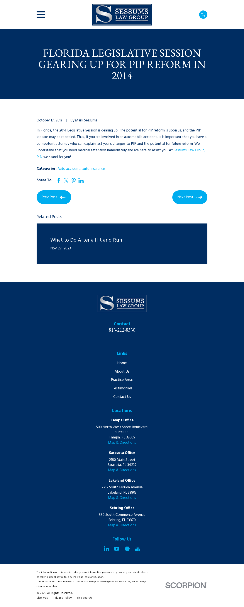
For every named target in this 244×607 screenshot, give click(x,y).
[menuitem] (42, 598)
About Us (122, 372)
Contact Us (122, 397)
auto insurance (93, 169)
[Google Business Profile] (137, 548)
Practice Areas (122, 380)
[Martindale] (127, 548)
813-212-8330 (122, 330)
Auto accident (69, 169)
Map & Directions (122, 443)
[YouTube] (116, 548)
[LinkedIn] (106, 548)
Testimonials (122, 388)
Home (122, 363)
